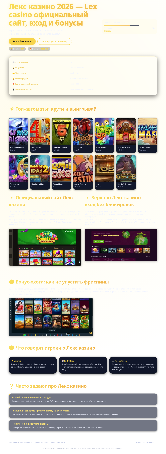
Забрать (107, 31)
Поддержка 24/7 (149, 442)
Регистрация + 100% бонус (54, 41)
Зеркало (138, 442)
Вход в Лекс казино (22, 41)
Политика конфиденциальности (20, 442)
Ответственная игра (57, 442)
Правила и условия (41, 442)
